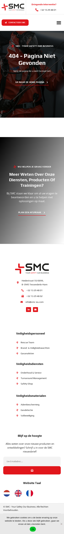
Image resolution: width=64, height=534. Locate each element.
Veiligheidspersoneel (30, 333)
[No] (61, 523)
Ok (32, 529)
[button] (58, 22)
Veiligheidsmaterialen (31, 395)
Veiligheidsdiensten (29, 363)
